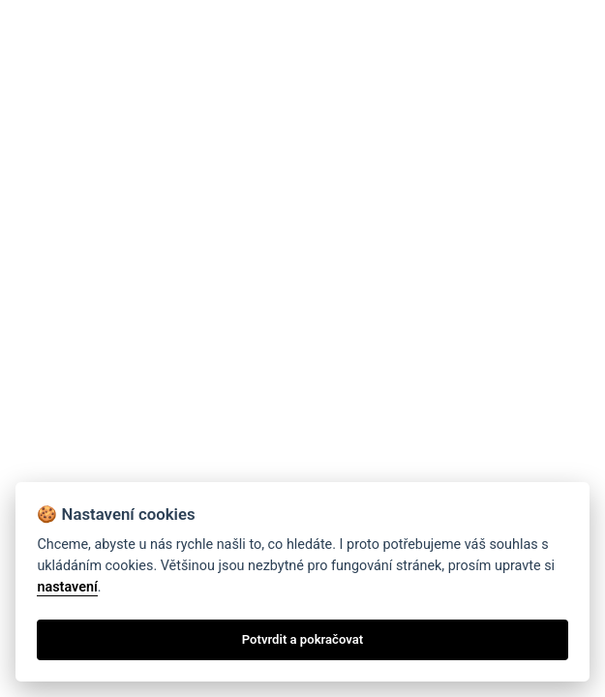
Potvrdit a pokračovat (302, 639)
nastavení (67, 587)
